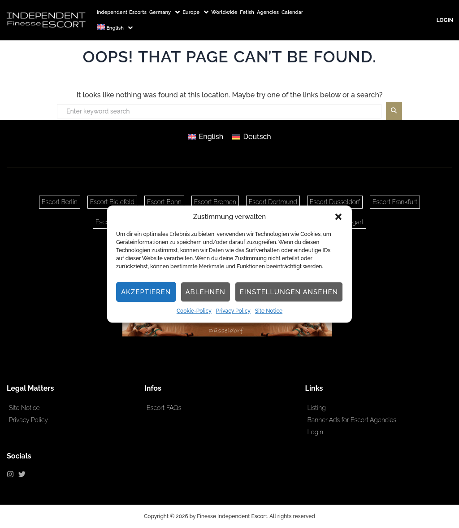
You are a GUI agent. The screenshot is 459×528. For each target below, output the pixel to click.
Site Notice (268, 311)
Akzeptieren (146, 292)
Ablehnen (205, 292)
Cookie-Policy (194, 311)
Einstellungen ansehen (289, 292)
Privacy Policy (233, 311)
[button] (338, 216)
